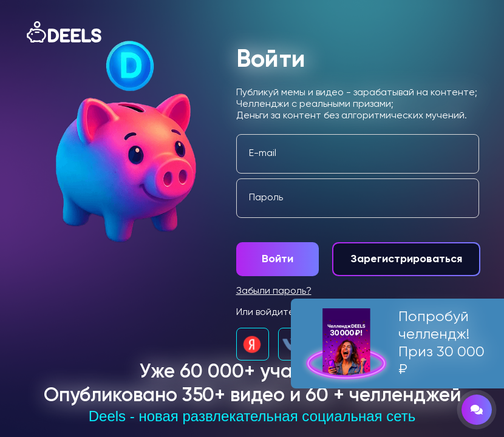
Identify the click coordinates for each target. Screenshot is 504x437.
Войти (277, 259)
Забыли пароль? (274, 291)
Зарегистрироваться (406, 259)
